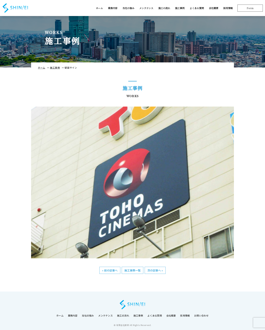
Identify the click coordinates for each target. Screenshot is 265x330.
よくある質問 (196, 9)
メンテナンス (146, 9)
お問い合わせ (201, 315)
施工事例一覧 (132, 270)
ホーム (98, 9)
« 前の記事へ (110, 270)
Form (250, 9)
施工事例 (179, 9)
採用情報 (227, 9)
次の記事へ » (155, 270)
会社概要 (213, 9)
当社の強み (128, 9)
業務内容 (112, 9)
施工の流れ (164, 9)
